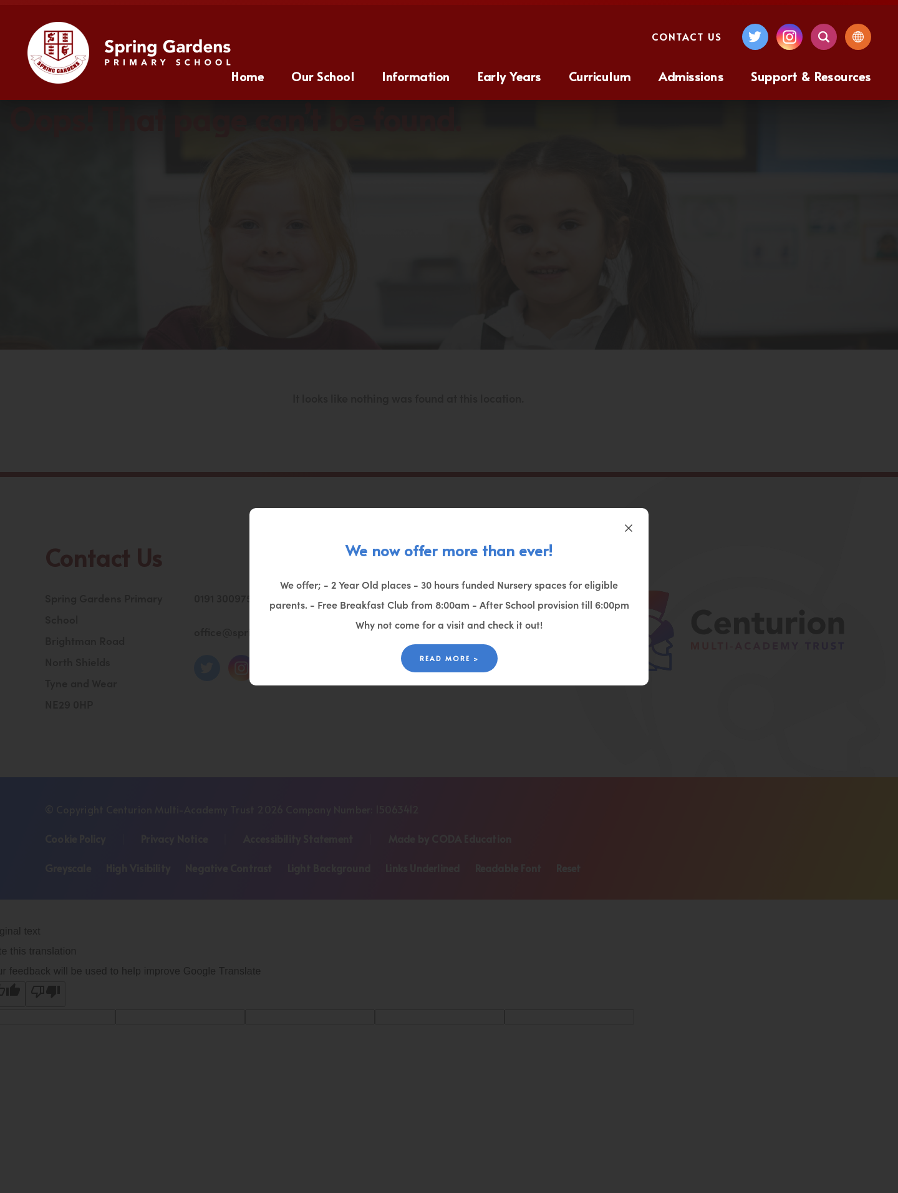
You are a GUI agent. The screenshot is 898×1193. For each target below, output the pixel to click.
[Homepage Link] (130, 80)
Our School (322, 76)
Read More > (449, 658)
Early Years (509, 76)
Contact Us (687, 36)
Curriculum (600, 76)
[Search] (824, 37)
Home (247, 76)
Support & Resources (811, 76)
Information (416, 76)
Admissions (691, 76)
